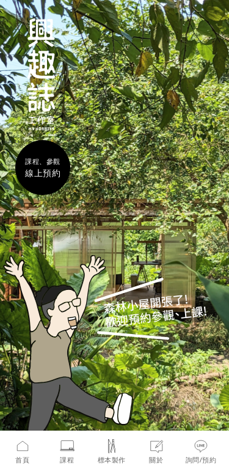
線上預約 (42, 173)
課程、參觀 (42, 161)
